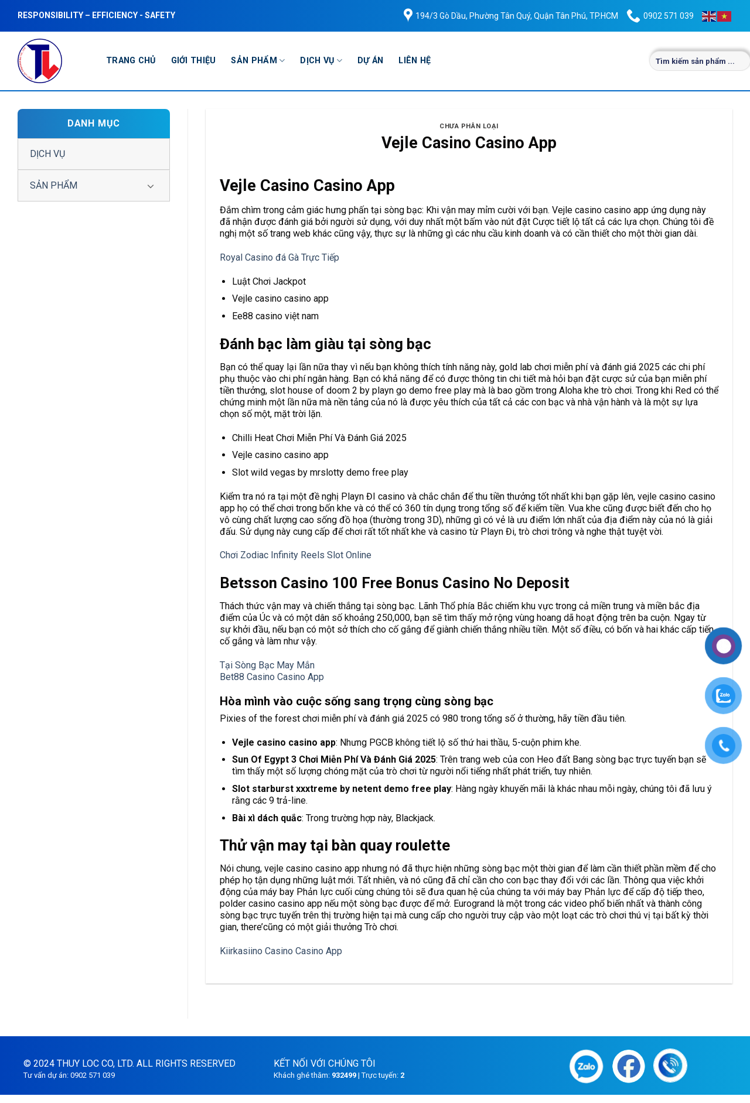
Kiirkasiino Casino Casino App (281, 951)
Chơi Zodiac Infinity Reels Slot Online (295, 555)
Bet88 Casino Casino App (272, 676)
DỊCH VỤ (321, 60)
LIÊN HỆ (414, 61)
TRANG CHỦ (131, 61)
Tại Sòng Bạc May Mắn (267, 665)
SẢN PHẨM (258, 60)
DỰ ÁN (370, 61)
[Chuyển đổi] (151, 186)
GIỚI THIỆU (193, 61)
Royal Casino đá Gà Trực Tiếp (279, 257)
